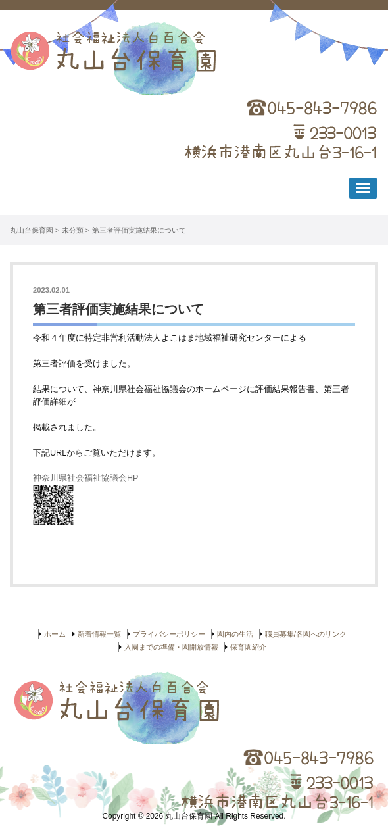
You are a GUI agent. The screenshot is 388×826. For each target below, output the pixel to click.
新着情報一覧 (99, 634)
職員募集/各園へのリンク (306, 634)
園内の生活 (235, 634)
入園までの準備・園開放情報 (171, 647)
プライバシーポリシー (169, 634)
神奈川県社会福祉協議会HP (87, 478)
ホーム (55, 634)
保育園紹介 (248, 647)
